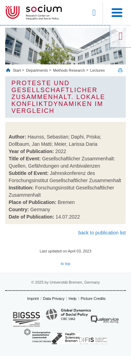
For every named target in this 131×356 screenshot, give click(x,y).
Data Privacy (53, 298)
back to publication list (102, 232)
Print (120, 70)
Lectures (97, 70)
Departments (37, 70)
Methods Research (69, 70)
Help (73, 298)
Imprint (33, 298)
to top (65, 263)
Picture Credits (93, 298)
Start (17, 70)
